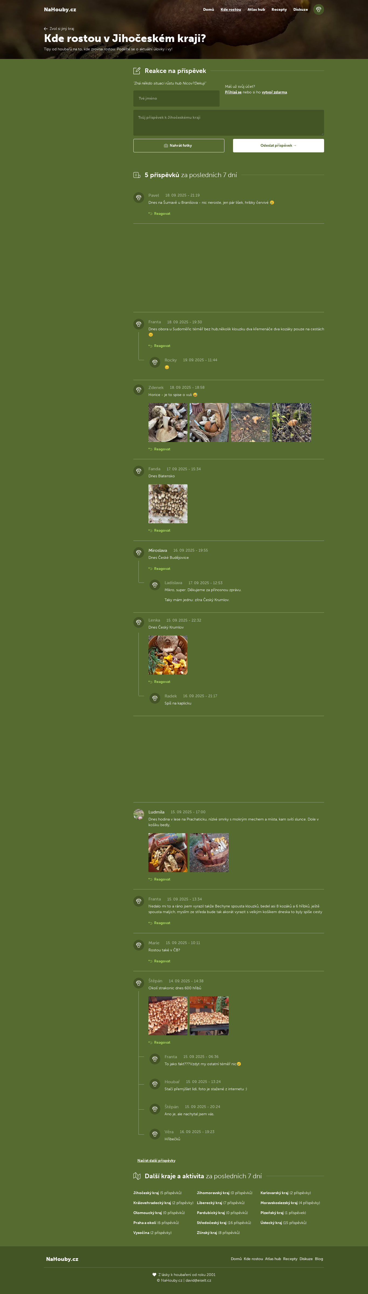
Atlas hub (256, 9)
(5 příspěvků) (157, 1193)
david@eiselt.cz (198, 1280)
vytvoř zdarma (274, 92)
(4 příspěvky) (290, 1203)
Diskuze (300, 9)
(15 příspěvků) (284, 1223)
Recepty (279, 9)
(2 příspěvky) (286, 1193)
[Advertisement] (84, 146)
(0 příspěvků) (224, 1193)
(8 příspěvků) (218, 1232)
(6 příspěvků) (156, 1223)
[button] (178, 145)
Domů (208, 9)
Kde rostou (231, 9)
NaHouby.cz (60, 9)
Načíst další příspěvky (156, 1160)
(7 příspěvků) (221, 1203)
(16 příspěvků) (224, 1223)
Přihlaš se (233, 92)
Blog (319, 1259)
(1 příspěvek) (283, 1213)
